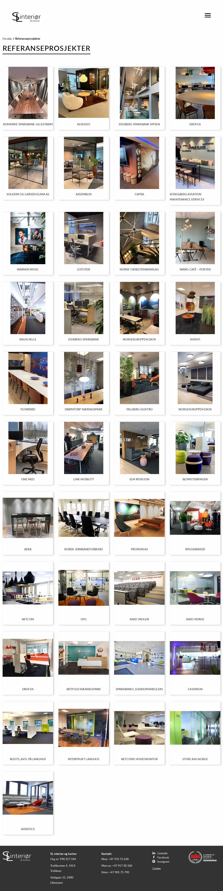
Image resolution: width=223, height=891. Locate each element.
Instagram (160, 861)
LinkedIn (160, 853)
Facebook (160, 857)
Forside (7, 38)
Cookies (156, 868)
